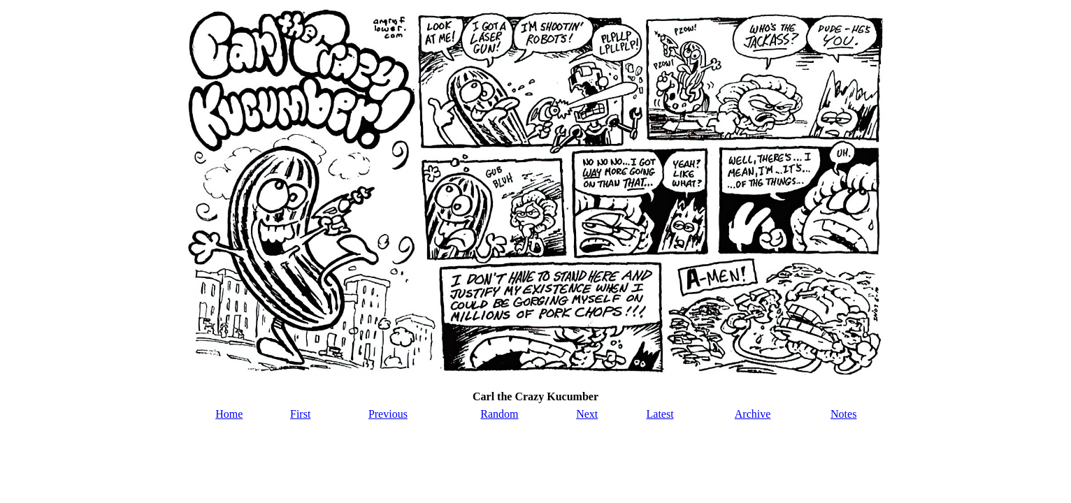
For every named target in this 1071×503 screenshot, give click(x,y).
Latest (660, 414)
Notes (843, 414)
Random (499, 414)
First (300, 414)
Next (587, 414)
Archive (753, 414)
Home (229, 414)
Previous (388, 414)
